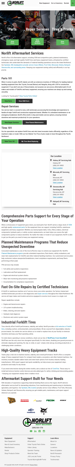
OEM (70, 225)
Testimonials (54, 459)
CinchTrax (56, 369)
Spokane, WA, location (29, 388)
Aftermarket (32, 441)
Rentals (66, 3)
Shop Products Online (12, 453)
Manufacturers (9, 447)
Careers (53, 444)
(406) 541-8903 (58, 165)
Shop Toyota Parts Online (28, 96)
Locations (53, 447)
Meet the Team (33, 453)
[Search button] (73, 3)
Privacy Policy (55, 456)
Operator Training (33, 450)
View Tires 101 (10, 141)
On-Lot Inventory (56, 3)
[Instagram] (44, 431)
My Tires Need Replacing (29, 141)
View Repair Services (12, 122)
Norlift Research (56, 453)
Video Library (32, 447)
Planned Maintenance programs (12, 253)
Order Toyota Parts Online (36, 444)
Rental (7, 450)
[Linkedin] (35, 431)
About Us (53, 441)
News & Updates (56, 450)
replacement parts (19, 227)
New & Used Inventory (12, 444)
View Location (58, 168)
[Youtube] (31, 431)
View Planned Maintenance (35, 122)
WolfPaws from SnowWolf (57, 338)
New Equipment (44, 3)
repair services (43, 294)
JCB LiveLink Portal (34, 456)
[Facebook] (39, 431)
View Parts (8, 101)
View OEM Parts (24, 101)
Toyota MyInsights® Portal (37, 459)
